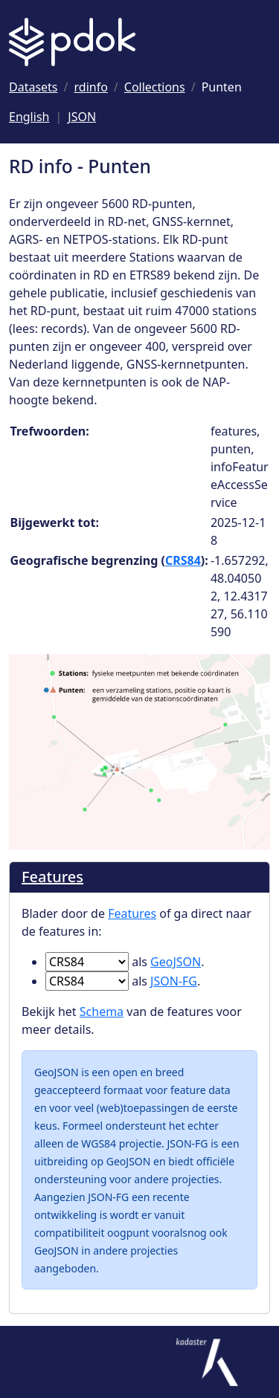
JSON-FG (173, 981)
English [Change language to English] (29, 117)
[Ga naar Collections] (154, 87)
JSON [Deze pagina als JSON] (82, 117)
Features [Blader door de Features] (52, 877)
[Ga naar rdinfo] (91, 87)
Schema (102, 1011)
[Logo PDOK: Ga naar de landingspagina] (72, 42)
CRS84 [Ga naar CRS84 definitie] (183, 560)
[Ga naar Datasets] (33, 87)
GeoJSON (175, 962)
